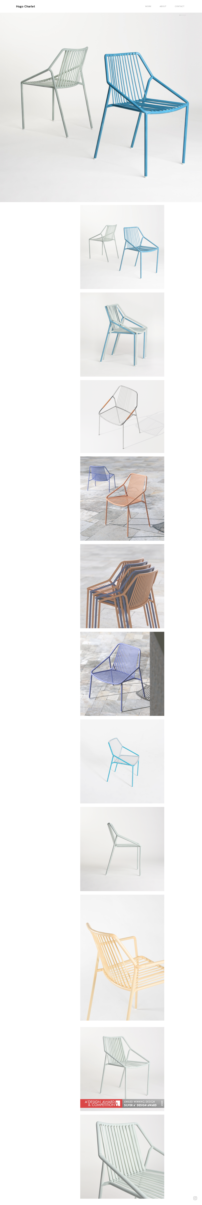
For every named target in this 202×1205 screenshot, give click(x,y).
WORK (148, 6)
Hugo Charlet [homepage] (25, 6)
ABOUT (163, 6)
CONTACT (179, 6)
